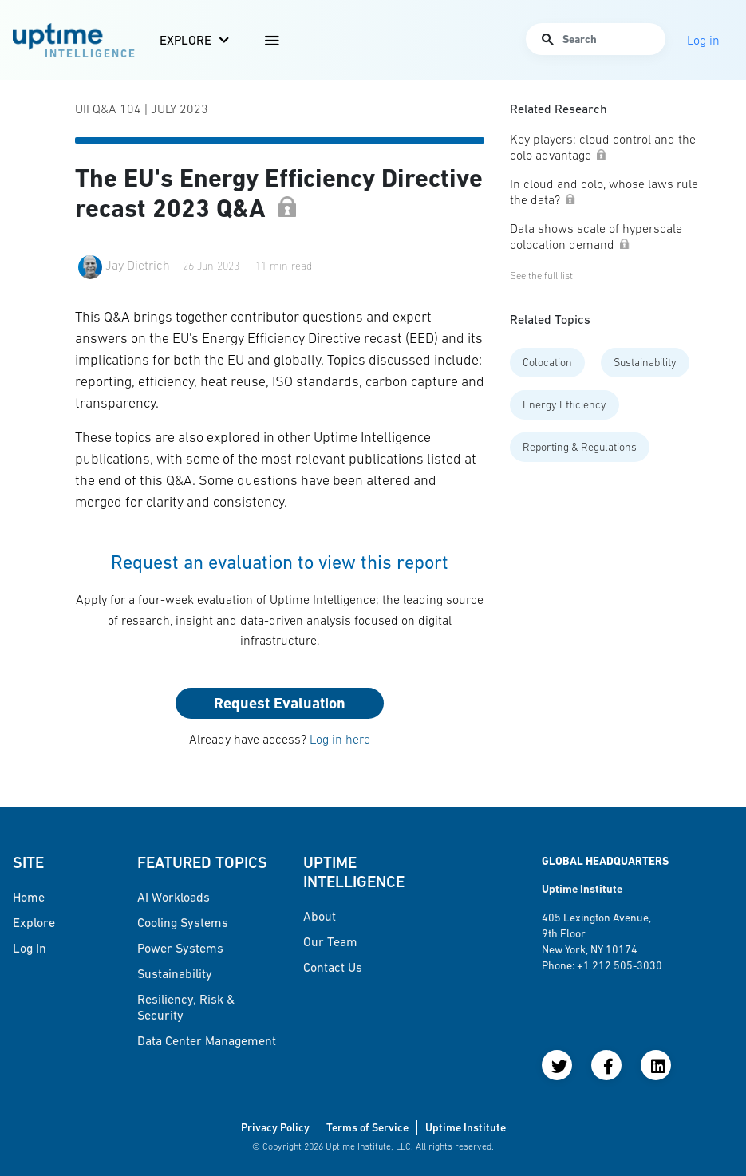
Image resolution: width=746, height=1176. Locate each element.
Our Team (330, 941)
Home (29, 897)
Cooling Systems (182, 922)
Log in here (340, 739)
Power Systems (180, 948)
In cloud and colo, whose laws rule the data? (604, 191)
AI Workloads (173, 897)
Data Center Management (206, 1040)
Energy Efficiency (564, 404)
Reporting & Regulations (580, 446)
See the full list (541, 276)
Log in (29, 948)
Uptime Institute (465, 1127)
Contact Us (332, 967)
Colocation (547, 362)
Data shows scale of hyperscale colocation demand (596, 236)
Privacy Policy (275, 1127)
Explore (185, 40)
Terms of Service (367, 1127)
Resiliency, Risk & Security (186, 1007)
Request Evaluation (279, 703)
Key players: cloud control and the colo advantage (603, 147)
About (319, 916)
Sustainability (645, 362)
